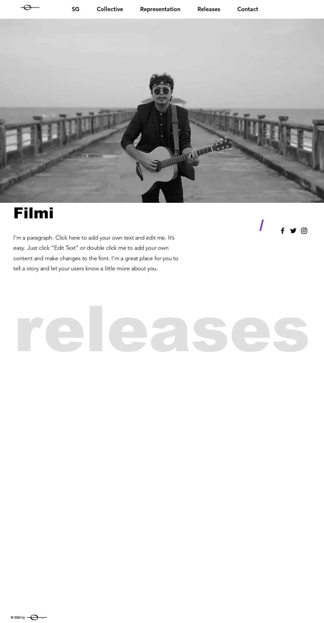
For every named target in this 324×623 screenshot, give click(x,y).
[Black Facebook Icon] (282, 231)
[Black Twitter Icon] (293, 231)
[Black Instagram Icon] (304, 231)
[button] (160, 8)
